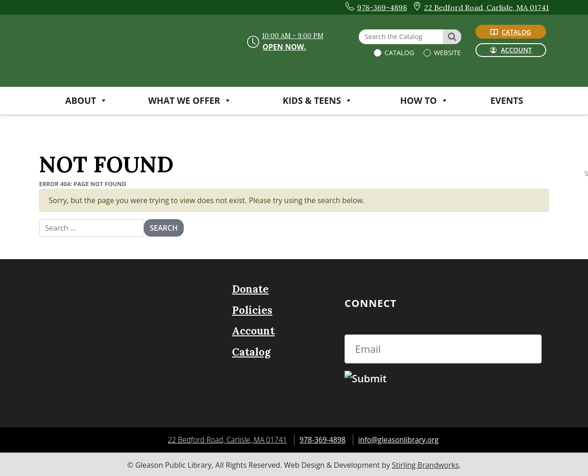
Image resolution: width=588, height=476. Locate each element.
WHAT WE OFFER (190, 100)
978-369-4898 (322, 439)
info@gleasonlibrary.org (399, 439)
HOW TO (424, 100)
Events (507, 100)
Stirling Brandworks (425, 464)
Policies (252, 309)
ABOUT (86, 100)
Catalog (398, 52)
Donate (250, 288)
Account (253, 330)
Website (446, 52)
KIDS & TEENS (317, 100)
